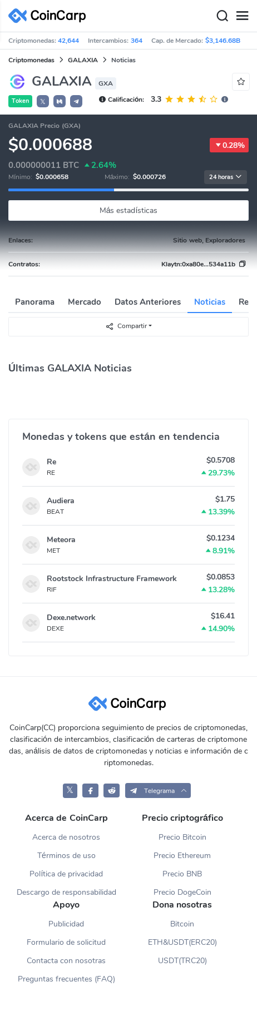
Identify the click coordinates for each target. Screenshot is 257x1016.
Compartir (126, 326)
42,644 (68, 40)
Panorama (35, 302)
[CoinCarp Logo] (50, 16)
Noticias (209, 302)
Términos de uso (66, 855)
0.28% (229, 145)
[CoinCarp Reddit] (111, 790)
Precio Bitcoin (182, 837)
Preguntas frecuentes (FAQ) (66, 979)
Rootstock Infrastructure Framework (112, 578)
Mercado (84, 302)
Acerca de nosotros (66, 837)
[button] (59, 101)
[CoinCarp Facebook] (90, 790)
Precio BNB (182, 874)
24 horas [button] (226, 177)
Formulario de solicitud (66, 942)
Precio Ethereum (182, 855)
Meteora (61, 539)
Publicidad (66, 924)
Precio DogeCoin (182, 892)
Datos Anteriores (148, 302)
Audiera (61, 500)
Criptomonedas (31, 60)
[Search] (222, 16)
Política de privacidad (66, 874)
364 (136, 40)
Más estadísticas (129, 210)
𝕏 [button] (43, 101)
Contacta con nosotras (66, 960)
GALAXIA (83, 60)
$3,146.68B (222, 40)
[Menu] (242, 16)
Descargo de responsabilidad (66, 892)
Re (51, 462)
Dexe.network (71, 617)
